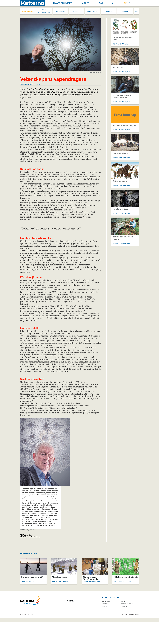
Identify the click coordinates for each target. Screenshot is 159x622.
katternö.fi (106, 601)
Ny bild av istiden (120, 209)
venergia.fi (124, 606)
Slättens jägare (120, 181)
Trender (108, 11)
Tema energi (60, 11)
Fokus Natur (92, 11)
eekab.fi (123, 601)
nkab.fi (104, 606)
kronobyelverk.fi (127, 604)
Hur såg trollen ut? (121, 153)
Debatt (76, 11)
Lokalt (125, 11)
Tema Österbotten (44, 11)
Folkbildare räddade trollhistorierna (122, 96)
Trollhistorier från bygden (124, 125)
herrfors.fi (105, 604)
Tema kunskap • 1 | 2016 (30, 84)
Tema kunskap (28, 11)
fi (130, 3)
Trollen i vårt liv (120, 67)
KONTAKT (70, 601)
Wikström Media (134, 614)
